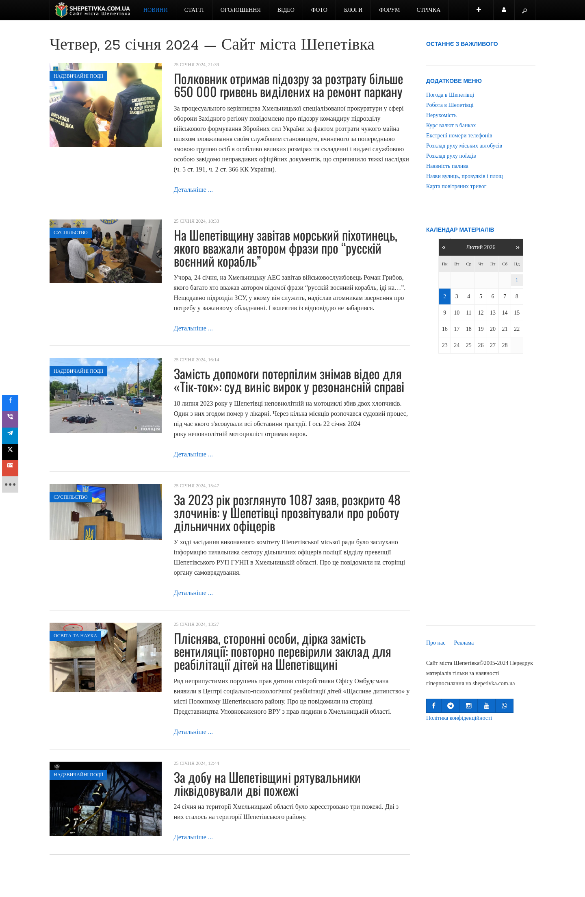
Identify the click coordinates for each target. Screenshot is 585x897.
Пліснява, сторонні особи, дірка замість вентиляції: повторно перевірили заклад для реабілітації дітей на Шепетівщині (282, 650)
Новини (155, 10)
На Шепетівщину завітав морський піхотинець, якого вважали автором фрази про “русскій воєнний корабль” (285, 247)
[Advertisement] (480, 491)
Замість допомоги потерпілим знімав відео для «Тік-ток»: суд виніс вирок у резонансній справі (289, 380)
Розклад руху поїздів (451, 156)
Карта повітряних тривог (456, 186)
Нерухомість (441, 115)
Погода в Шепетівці (450, 95)
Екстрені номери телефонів (459, 135)
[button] (433, 706)
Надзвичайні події (78, 76)
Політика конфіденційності (459, 718)
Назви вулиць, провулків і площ (464, 176)
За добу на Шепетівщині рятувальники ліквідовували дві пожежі (267, 783)
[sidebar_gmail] (12, 468)
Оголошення (241, 10)
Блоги (353, 10)
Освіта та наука (75, 636)
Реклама (464, 643)
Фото (319, 10)
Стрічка (428, 10)
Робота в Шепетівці (450, 105)
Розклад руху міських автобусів (464, 146)
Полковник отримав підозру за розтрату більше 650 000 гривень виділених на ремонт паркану (288, 85)
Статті (194, 10)
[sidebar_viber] (12, 419)
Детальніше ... (193, 189)
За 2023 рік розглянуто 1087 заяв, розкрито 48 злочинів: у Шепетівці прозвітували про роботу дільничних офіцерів (287, 512)
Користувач (508, 13)
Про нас (436, 643)
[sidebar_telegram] (12, 436)
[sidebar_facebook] (12, 403)
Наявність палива (447, 166)
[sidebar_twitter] (12, 452)
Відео (286, 10)
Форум (389, 10)
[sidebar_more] (12, 484)
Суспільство (71, 232)
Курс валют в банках (451, 125)
